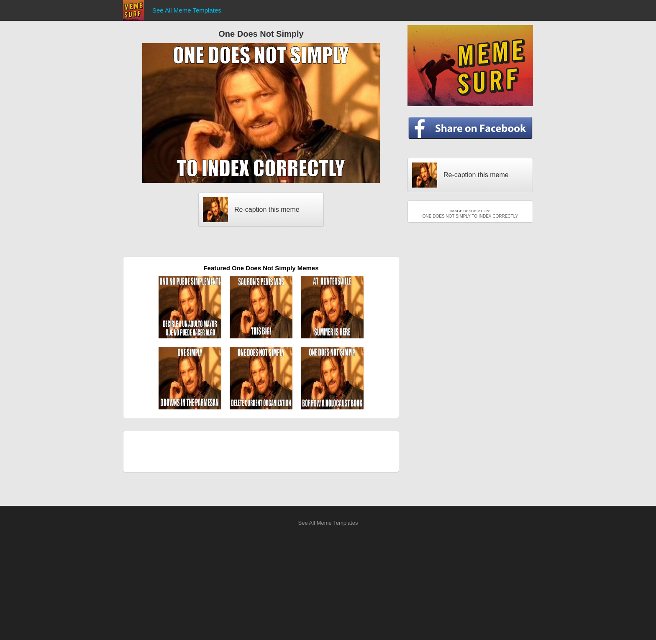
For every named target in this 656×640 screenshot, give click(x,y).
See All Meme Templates (186, 10)
